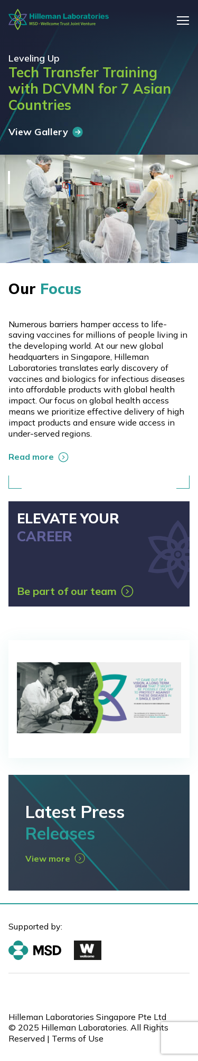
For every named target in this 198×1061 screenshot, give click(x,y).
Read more (38, 456)
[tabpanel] (99, 131)
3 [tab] (9, 203)
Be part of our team (75, 591)
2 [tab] (9, 190)
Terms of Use (77, 1038)
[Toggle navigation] (183, 20)
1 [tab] (9, 177)
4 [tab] (9, 217)
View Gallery (45, 132)
